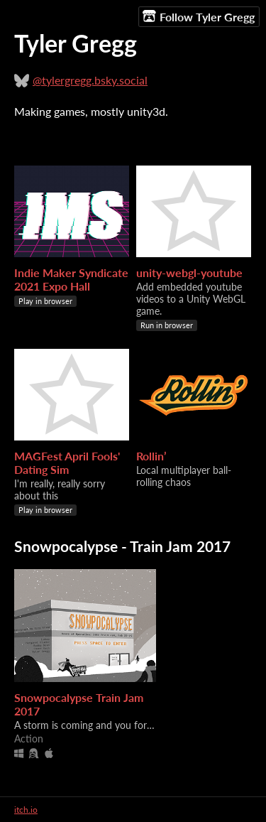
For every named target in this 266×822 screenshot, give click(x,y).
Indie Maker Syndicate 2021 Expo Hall (71, 279)
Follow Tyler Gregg (199, 16)
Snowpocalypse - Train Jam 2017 (122, 546)
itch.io (26, 809)
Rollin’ (151, 456)
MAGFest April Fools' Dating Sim (67, 462)
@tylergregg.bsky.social (90, 80)
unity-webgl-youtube (189, 272)
